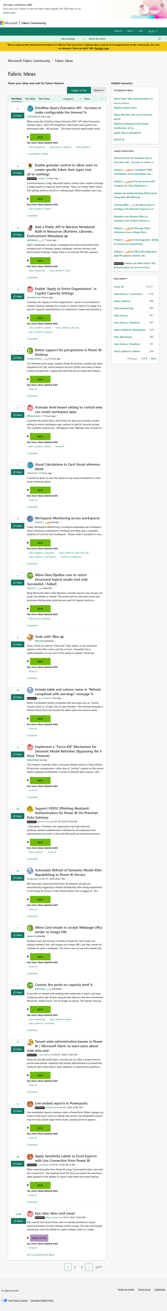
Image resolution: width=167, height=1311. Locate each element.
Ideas (80, 22)
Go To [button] (151, 31)
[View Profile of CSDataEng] (32, 116)
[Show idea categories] (72, 99)
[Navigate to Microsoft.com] (8, 23)
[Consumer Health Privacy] (41, 1300)
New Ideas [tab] (44, 98)
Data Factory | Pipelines (40, 618)
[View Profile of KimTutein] (40, 988)
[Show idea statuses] (93, 99)
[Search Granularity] (72, 39)
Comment (32, 215)
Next (153, 358)
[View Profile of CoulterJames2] (34, 358)
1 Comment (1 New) (37, 153)
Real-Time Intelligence (71, 556)
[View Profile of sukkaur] (128, 263)
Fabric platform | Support (40, 331)
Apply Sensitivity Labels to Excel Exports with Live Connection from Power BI (66, 1158)
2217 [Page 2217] (98, 1267)
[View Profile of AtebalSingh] (33, 759)
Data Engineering (37, 147)
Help (140, 30)
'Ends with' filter (47, 636)
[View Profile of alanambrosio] (33, 297)
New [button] (40, 137)
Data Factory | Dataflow (60, 147)
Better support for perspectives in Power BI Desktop (68, 352)
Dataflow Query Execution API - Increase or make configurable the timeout (68, 110)
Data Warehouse (123, 336)
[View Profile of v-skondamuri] (44, 1054)
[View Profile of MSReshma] (50, 1107)
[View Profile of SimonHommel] (122, 158)
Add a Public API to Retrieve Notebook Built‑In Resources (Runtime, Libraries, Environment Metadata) (61, 231)
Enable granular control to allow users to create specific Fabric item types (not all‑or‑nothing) (62, 169)
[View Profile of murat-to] (31, 588)
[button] (79, 90)
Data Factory (121, 315)
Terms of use (144, 1289)
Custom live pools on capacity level (62, 984)
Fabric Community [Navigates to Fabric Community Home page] (34, 23)
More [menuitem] (120, 22)
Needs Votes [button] (39, 1238)
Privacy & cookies (126, 1289)
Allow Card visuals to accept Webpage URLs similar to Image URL (68, 929)
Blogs (109, 22)
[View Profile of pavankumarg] (44, 821)
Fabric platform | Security (67, 327)
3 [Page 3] (82, 1267)
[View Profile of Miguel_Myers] (52, 1217)
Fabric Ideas (64, 60)
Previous (132, 358)
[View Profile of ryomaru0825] (121, 204)
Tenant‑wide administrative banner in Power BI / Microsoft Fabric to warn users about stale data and (65, 1046)
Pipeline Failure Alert (125, 107)
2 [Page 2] (75, 1267)
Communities (95, 22)
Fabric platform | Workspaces (42, 556)
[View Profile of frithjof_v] (39, 522)
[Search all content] (125, 39)
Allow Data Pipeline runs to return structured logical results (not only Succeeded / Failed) (57, 579)
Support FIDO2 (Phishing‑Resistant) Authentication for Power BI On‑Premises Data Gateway (62, 813)
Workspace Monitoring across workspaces (67, 517)
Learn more (9, 12)
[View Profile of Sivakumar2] (33, 878)
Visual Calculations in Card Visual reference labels (67, 466)
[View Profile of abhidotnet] (32, 240)
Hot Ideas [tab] (16, 98)
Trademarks (159, 1289)
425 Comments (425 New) (40, 1254)
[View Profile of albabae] (118, 193)
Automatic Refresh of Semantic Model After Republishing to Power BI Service (68, 872)
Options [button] (98, 90)
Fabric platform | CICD (60, 270)
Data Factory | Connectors (128, 294)
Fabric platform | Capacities (41, 552)
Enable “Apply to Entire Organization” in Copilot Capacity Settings (65, 290)
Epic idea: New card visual (55, 1213)
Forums (53, 22)
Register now (102, 48)
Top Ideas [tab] (30, 98)
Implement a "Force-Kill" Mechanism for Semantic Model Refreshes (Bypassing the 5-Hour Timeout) (65, 751)
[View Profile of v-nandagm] (43, 1164)
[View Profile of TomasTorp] (32, 473)
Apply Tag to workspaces (127, 132)
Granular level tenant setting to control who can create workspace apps (69, 409)
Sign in (130, 30)
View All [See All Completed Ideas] (119, 139)
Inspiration (67, 22)
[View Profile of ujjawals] (31, 936)
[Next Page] (105, 1265)
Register (118, 30)
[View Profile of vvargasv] (41, 178)
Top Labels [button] (120, 278)
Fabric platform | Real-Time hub (74, 552)
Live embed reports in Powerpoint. (61, 1103)
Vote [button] (19, 115)
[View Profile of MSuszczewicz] (34, 415)
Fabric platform (83, 147)
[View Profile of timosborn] (119, 216)
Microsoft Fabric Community (29, 60)
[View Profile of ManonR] (39, 640)
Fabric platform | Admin (40, 208)
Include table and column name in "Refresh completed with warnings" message (68, 691)
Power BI (33, 389)
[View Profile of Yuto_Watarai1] (44, 698)
